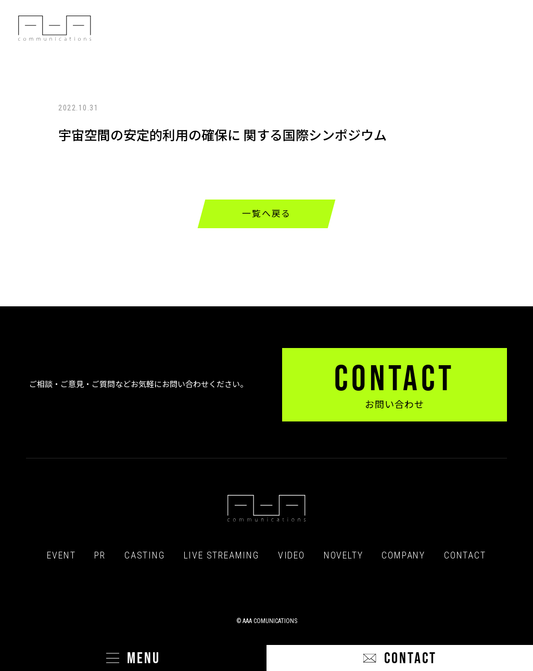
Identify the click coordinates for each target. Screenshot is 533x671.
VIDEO (291, 555)
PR (100, 555)
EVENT (61, 555)
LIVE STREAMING (221, 555)
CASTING (144, 555)
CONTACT (465, 555)
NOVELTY (343, 555)
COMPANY (403, 555)
